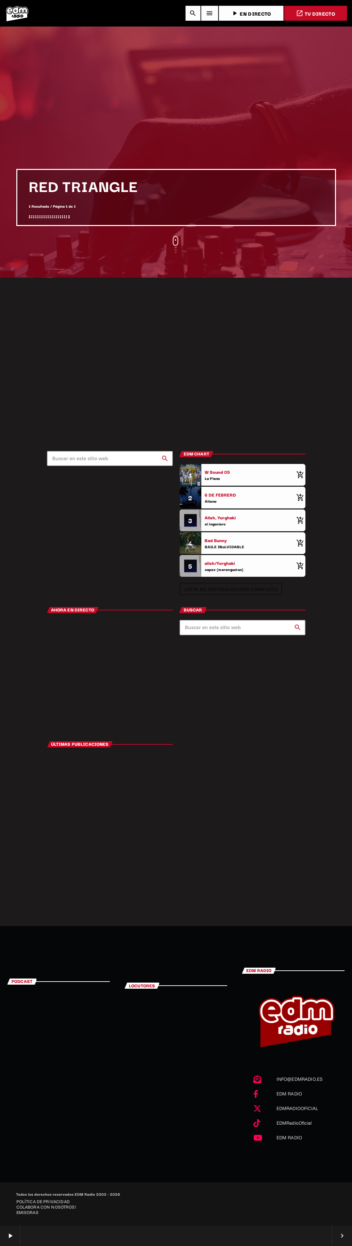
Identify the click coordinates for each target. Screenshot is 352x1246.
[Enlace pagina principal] (17, 13)
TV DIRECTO (315, 13)
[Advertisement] (176, 118)
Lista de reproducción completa (231, 589)
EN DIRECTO (251, 13)
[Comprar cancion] (298, 475)
